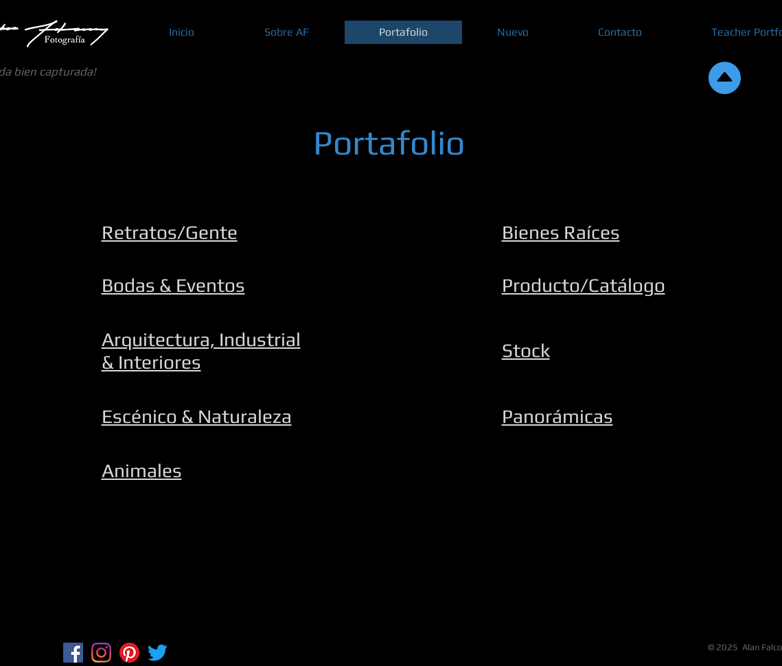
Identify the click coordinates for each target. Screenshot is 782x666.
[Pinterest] (129, 653)
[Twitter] (158, 653)
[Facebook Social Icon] (73, 653)
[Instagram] (101, 653)
